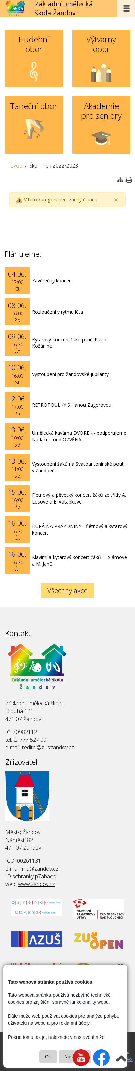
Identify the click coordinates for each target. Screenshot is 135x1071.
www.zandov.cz (36, 884)
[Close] (116, 200)
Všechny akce (67, 590)
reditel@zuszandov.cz (48, 747)
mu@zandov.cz (40, 868)
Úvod (16, 165)
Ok (48, 1056)
